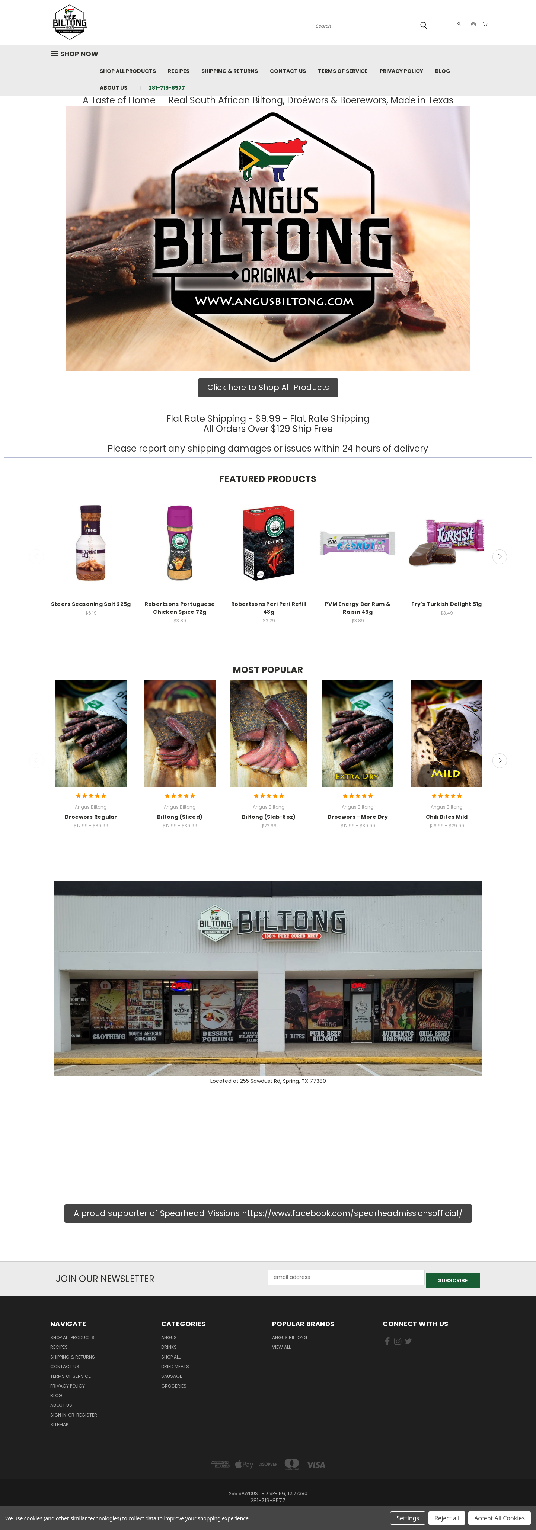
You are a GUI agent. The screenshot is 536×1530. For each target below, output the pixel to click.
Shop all (171, 1354)
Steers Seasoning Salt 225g (91, 604)
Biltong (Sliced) (179, 817)
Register (86, 1412)
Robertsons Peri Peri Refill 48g (269, 608)
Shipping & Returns (229, 71)
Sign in (58, 1412)
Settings (407, 1518)
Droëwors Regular (91, 817)
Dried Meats (175, 1363)
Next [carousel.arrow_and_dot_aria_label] (499, 556)
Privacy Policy (401, 71)
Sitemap (59, 1421)
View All (281, 1344)
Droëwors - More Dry (358, 817)
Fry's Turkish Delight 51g (446, 604)
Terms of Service (343, 71)
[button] (268, 238)
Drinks (169, 1344)
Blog (442, 71)
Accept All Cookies (499, 1518)
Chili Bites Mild (447, 817)
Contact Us (288, 71)
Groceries (173, 1383)
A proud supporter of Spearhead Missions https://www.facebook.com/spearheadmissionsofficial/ (268, 1213)
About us (113, 88)
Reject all (446, 1518)
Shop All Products (128, 71)
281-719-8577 (167, 88)
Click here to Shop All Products (268, 387)
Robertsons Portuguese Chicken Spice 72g (180, 608)
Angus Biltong (289, 1334)
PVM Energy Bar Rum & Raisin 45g (357, 608)
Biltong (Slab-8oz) (269, 817)
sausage (171, 1373)
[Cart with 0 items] (484, 24)
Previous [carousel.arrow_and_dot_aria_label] (36, 556)
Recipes (178, 71)
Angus (169, 1334)
